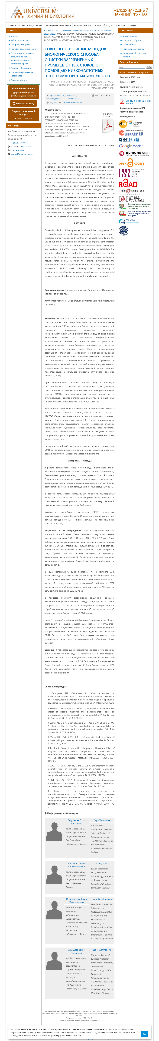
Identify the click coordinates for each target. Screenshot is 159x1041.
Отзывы (132, 25)
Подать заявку (23, 103)
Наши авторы (129, 44)
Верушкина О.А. (56, 95)
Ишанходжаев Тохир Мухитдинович (76, 900)
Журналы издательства (30, 25)
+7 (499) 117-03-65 (18, 142)
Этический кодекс (104, 25)
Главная (11, 25)
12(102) (53, 102)
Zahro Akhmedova (102, 949)
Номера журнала (82, 25)
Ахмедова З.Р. (72, 98)
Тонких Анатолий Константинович (76, 865)
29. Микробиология (72, 102)
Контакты (120, 25)
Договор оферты (19, 80)
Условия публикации (21, 67)
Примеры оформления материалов (22, 74)
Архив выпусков (130, 36)
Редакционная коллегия (58, 25)
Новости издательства (133, 48)
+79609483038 (16, 150)
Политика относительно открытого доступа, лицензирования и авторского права (22, 58)
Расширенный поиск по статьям (134, 55)
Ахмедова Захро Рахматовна (76, 951)
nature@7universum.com (20, 154)
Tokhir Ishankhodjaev (102, 898)
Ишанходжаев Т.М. (56, 98)
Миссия (14, 36)
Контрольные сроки (20, 44)
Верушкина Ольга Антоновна (76, 822)
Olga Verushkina (102, 820)
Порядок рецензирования (23, 48)
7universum (19, 146)
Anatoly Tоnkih (102, 863)
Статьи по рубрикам (132, 40)
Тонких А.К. (70, 95)
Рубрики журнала (19, 40)
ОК (144, 1034)
